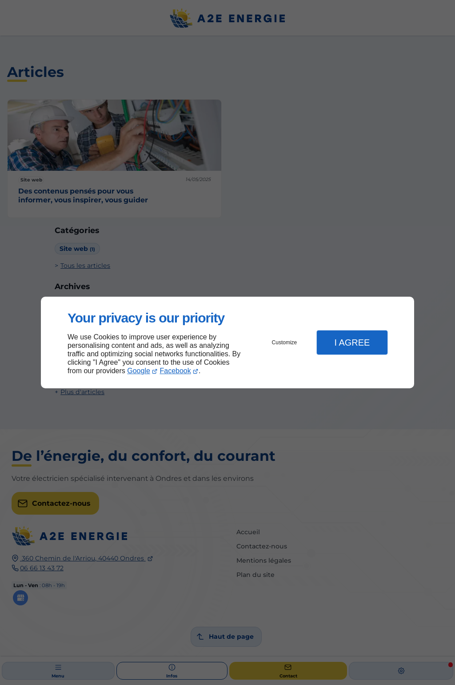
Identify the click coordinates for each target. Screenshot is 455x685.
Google (138, 371)
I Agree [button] (352, 342)
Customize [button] (284, 342)
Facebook (175, 371)
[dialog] (227, 343)
